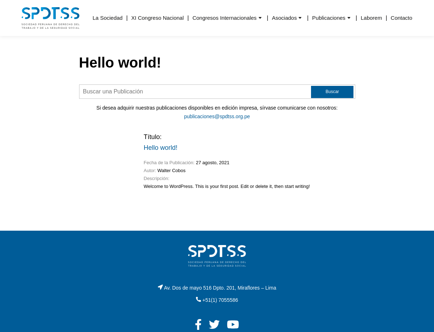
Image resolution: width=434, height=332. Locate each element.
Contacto (401, 18)
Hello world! (161, 147)
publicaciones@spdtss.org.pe (217, 116)
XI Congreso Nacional (157, 18)
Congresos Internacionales (224, 18)
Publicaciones (329, 18)
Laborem (371, 18)
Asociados (284, 18)
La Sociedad (108, 18)
